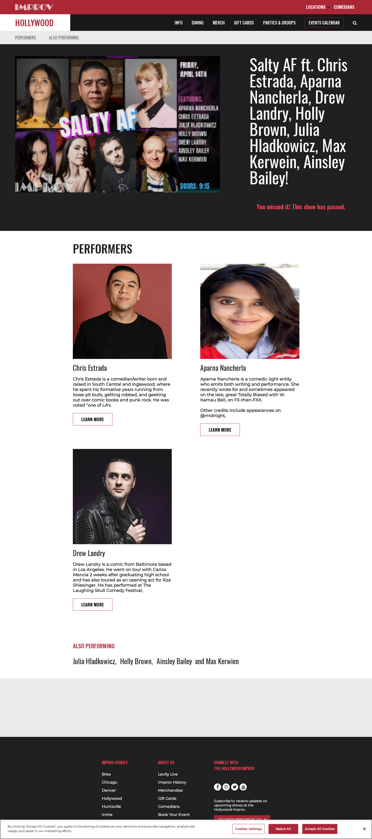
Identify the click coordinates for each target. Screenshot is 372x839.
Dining (198, 22)
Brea (106, 774)
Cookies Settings (248, 829)
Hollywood (34, 22)
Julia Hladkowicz (94, 628)
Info (178, 22)
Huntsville (111, 807)
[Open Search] (355, 22)
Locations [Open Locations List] (318, 7)
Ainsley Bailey (174, 628)
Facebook (217, 787)
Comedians (344, 7)
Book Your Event (174, 815)
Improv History (172, 782)
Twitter (234, 787)
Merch (219, 22)
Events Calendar (324, 22)
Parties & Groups (279, 22)
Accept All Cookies (320, 829)
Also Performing (64, 37)
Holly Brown (136, 628)
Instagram (226, 787)
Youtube (243, 787)
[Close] (364, 829)
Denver (109, 790)
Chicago (109, 782)
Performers (25, 37)
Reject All (283, 829)
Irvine (107, 815)
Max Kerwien (222, 628)
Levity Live (168, 774)
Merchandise (170, 790)
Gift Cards (244, 22)
